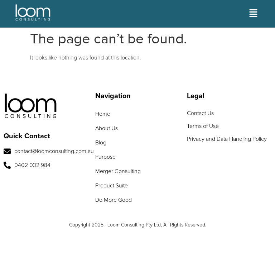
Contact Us (200, 113)
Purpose (105, 157)
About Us (106, 128)
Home (102, 114)
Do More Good (113, 200)
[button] (253, 14)
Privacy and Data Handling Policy (227, 139)
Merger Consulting (118, 171)
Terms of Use (203, 126)
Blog (100, 142)
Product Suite (111, 185)
